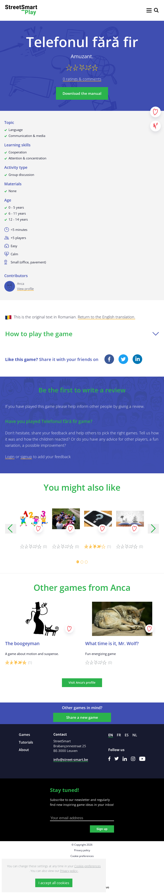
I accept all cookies (53, 882)
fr (119, 735)
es (127, 735)
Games (24, 734)
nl (134, 735)
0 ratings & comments (82, 79)
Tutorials (26, 742)
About (24, 749)
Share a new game (82, 717)
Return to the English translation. (106, 316)
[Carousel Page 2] (82, 562)
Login (10, 456)
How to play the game (82, 333)
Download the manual (82, 93)
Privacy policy (82, 850)
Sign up (102, 829)
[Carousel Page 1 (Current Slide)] (78, 562)
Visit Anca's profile (82, 682)
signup (26, 456)
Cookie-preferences (87, 866)
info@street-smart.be (70, 759)
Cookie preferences (82, 856)
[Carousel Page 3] (86, 562)
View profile (25, 289)
